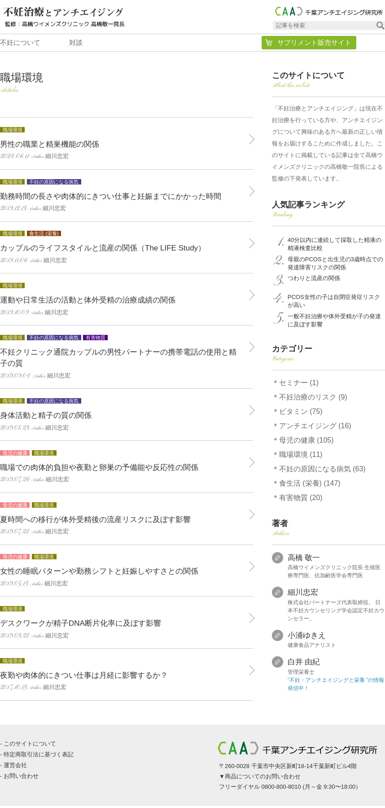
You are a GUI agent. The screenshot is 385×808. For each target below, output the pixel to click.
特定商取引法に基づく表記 (39, 756)
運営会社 (15, 767)
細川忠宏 (303, 595)
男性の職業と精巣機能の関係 (122, 145)
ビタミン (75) (301, 413)
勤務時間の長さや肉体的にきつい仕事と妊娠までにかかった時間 (122, 197)
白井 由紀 (304, 664)
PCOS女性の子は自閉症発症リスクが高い (334, 303)
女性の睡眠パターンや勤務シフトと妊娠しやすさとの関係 (122, 572)
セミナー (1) (299, 385)
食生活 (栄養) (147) (310, 485)
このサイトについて (30, 745)
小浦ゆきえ (307, 637)
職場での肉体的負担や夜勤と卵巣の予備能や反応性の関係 (122, 468)
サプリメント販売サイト (314, 45)
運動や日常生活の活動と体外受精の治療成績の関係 (122, 301)
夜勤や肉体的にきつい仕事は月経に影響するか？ (122, 676)
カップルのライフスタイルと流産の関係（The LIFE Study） (122, 249)
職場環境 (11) (301, 457)
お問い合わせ (21, 778)
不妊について (20, 44)
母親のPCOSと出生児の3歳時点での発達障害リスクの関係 (335, 265)
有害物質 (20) (301, 500)
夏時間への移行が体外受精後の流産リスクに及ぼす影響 (122, 520)
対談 (76, 44)
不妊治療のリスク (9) (313, 399)
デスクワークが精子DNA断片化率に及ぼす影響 (122, 624)
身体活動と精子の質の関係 (122, 416)
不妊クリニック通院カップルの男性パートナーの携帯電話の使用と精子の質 (122, 358)
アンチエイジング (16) (315, 428)
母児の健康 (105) (306, 442)
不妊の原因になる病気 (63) (322, 471)
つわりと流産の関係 (314, 280)
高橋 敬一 (304, 560)
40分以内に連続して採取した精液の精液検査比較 (334, 246)
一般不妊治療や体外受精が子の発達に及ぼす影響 (334, 322)
